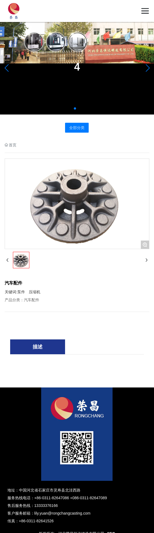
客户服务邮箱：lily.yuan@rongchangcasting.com (49, 513)
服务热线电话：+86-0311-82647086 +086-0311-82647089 (57, 498)
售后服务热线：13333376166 (32, 505)
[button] (75, 108)
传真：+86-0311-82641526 (30, 521)
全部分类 (77, 127)
